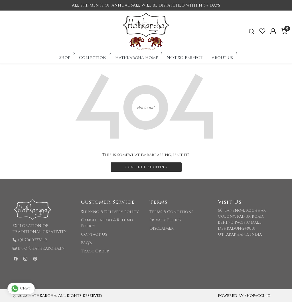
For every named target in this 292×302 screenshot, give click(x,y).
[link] (251, 31)
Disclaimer (161, 228)
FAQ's (86, 243)
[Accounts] (273, 31)
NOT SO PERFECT (185, 58)
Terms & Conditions (171, 212)
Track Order (95, 251)
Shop (66, 58)
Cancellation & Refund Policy (107, 223)
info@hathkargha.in (41, 248)
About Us (224, 58)
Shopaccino (258, 295)
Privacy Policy (165, 220)
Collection (94, 58)
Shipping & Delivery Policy (110, 212)
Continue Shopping (146, 167)
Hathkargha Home (138, 58)
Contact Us (94, 234)
